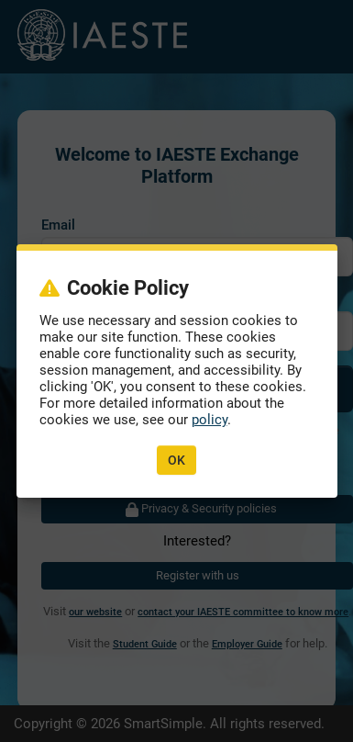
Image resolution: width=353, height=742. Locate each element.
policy (209, 419)
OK (176, 460)
